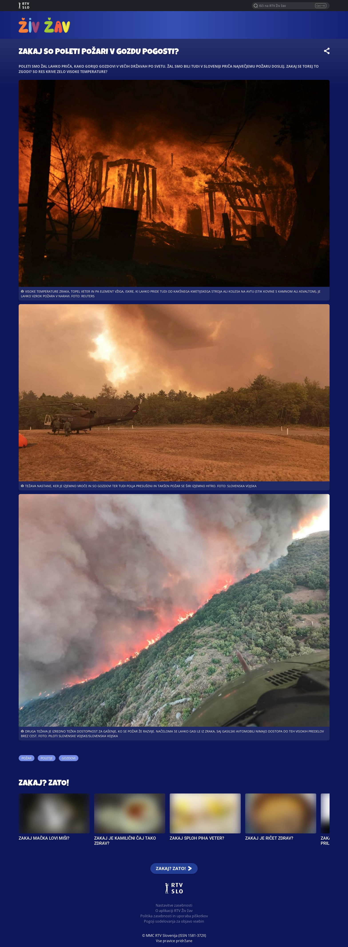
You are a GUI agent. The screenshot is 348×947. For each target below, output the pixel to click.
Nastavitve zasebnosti (174, 905)
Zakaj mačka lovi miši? (44, 838)
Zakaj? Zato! (44, 784)
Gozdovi (69, 758)
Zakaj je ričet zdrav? (269, 838)
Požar (27, 758)
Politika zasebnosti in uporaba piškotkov (174, 916)
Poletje (47, 758)
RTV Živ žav (44, 25)
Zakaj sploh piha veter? (197, 838)
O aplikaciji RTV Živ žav (174, 910)
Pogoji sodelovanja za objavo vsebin (174, 921)
